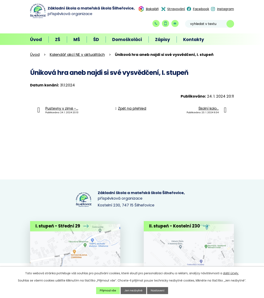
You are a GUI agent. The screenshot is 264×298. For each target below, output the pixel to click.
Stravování (176, 9)
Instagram (225, 9)
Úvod (36, 39)
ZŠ (57, 39)
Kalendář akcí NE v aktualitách (77, 54)
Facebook (201, 9)
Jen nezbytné (134, 290)
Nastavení (159, 290)
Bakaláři (152, 9)
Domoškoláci (127, 39)
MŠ (76, 39)
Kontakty (193, 39)
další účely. (231, 273)
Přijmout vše (107, 290)
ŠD (96, 39)
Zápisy (162, 39)
